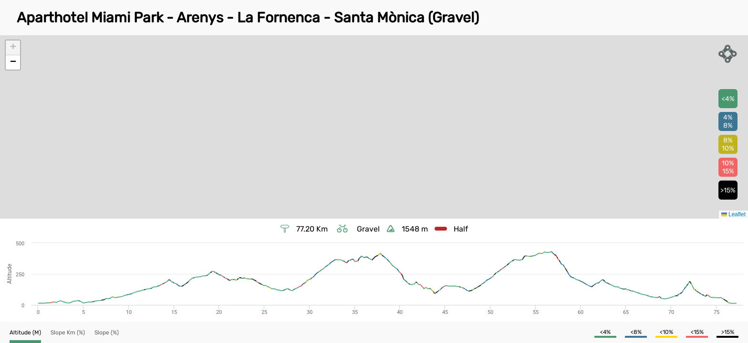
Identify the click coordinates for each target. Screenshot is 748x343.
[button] (13, 47)
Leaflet (733, 214)
